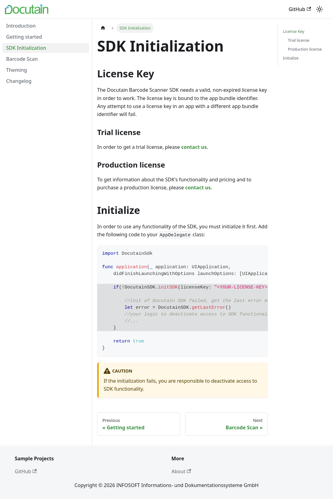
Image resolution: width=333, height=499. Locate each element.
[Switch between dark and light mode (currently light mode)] (319, 9)
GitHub (300, 9)
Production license (305, 49)
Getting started (24, 36)
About (181, 471)
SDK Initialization (26, 47)
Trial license (298, 40)
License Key (293, 31)
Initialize (290, 58)
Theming (16, 70)
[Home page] (103, 28)
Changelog (19, 81)
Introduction (21, 25)
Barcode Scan (22, 59)
